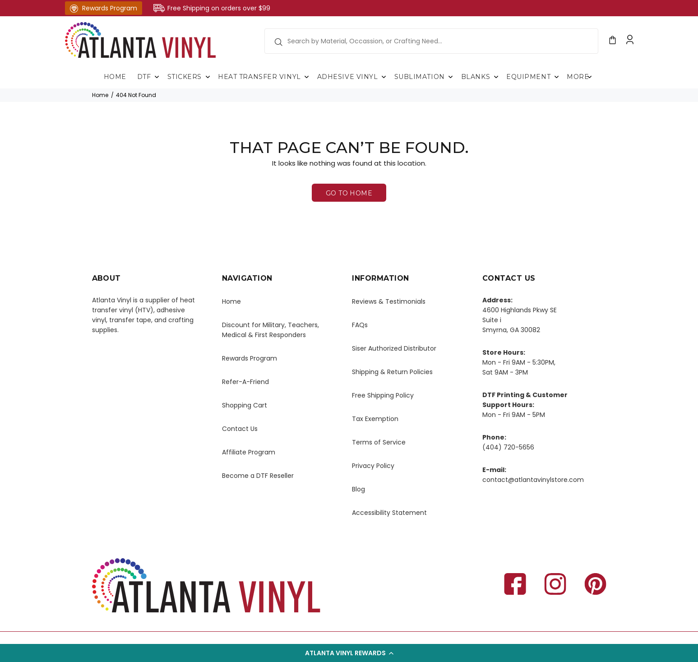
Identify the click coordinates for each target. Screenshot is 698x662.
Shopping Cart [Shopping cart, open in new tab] (244, 405)
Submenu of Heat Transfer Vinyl (307, 76)
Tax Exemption (375, 418)
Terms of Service (379, 442)
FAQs (360, 324)
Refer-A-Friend (245, 381)
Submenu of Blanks (496, 76)
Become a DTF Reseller (258, 475)
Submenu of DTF (157, 76)
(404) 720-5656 (508, 447)
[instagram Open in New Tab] (555, 585)
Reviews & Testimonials (388, 301)
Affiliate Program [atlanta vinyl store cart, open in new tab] (248, 452)
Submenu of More (589, 76)
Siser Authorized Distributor (394, 348)
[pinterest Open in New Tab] (595, 585)
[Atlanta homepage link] (140, 40)
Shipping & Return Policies (392, 371)
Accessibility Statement (389, 512)
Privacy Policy (373, 465)
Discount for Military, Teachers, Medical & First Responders (270, 329)
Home (100, 95)
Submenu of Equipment (556, 76)
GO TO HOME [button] (349, 193)
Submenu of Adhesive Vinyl (384, 76)
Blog (358, 489)
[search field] (431, 41)
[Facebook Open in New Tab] (515, 585)
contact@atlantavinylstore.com (533, 479)
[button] (349, 653)
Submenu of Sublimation (450, 76)
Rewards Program (103, 8)
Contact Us (240, 428)
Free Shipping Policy (383, 395)
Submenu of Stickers (207, 76)
